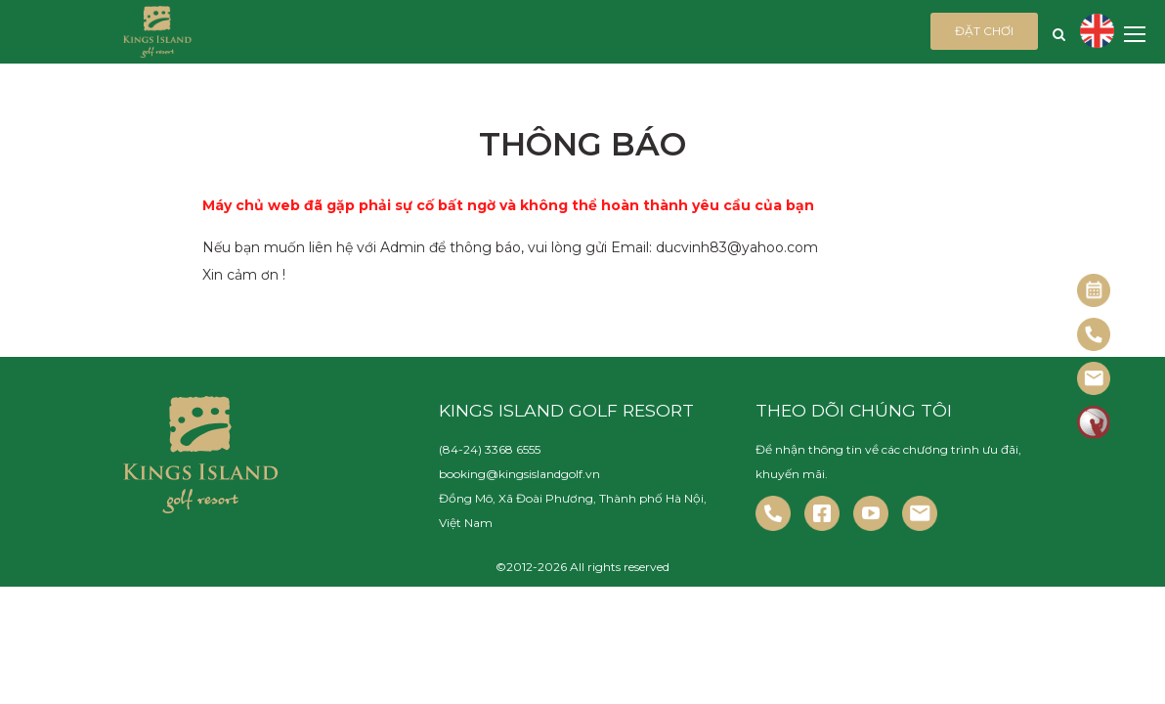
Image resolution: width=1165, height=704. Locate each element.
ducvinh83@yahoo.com (737, 247)
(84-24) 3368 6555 (489, 449)
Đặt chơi (984, 30)
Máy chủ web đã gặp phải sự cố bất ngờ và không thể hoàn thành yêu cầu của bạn (508, 205)
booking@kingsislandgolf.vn (519, 473)
